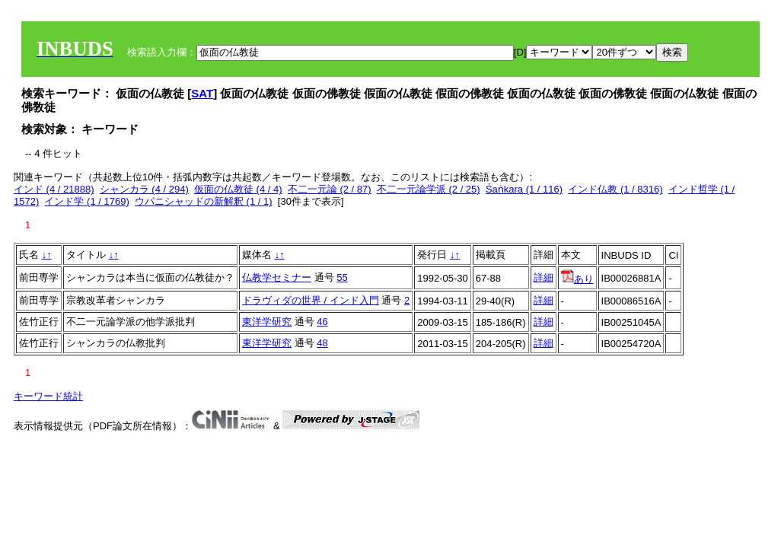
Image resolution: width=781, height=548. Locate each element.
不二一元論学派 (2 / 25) (428, 189)
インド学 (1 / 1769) (86, 201)
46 (322, 321)
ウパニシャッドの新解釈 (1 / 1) (204, 201)
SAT (202, 93)
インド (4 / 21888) (54, 189)
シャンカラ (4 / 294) (144, 189)
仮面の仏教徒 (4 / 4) (238, 189)
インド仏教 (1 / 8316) (615, 189)
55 (341, 277)
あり (577, 279)
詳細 (543, 277)
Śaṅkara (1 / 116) (524, 189)
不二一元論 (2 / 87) (329, 189)
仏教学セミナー (276, 277)
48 (322, 343)
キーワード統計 (48, 396)
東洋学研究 (267, 321)
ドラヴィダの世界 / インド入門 (310, 300)
